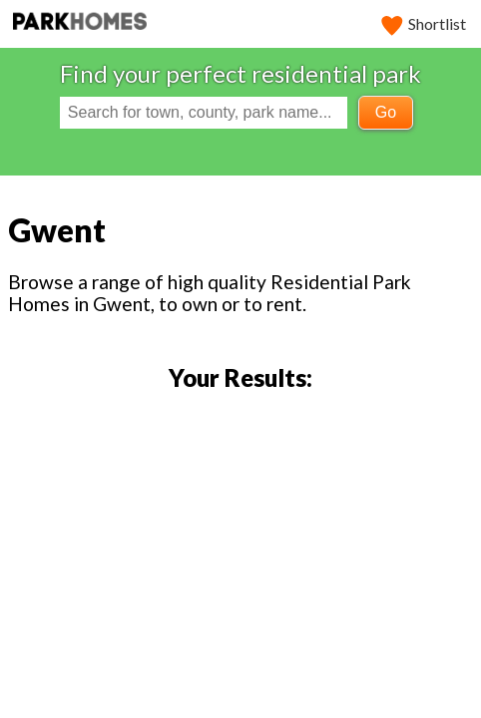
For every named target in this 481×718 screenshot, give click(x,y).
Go (385, 112)
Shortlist (424, 23)
